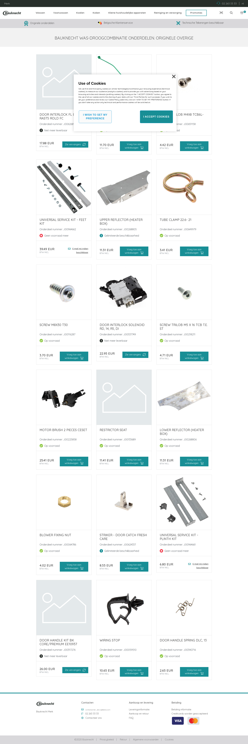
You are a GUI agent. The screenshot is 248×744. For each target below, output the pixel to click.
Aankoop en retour (139, 713)
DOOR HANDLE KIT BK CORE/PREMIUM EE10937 (58, 642)
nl (243, 3)
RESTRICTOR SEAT (113, 430)
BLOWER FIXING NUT (55, 535)
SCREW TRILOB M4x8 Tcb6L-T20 (182, 116)
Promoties (196, 12)
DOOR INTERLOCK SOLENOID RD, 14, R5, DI (122, 327)
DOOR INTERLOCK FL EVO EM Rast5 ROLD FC (62, 116)
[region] (125, 102)
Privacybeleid (107, 739)
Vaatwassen (60, 12)
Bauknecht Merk (44, 711)
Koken (96, 12)
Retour (123, 739)
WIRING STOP (110, 640)
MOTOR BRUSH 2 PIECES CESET (63, 430)
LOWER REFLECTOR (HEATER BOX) (182, 432)
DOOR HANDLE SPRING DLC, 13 (183, 640)
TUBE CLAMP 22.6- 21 (175, 220)
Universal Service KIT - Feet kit (63, 222)
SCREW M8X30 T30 (54, 325)
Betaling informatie (181, 709)
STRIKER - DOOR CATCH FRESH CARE (123, 537)
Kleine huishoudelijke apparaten (127, 12)
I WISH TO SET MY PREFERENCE (95, 116)
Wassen (40, 12)
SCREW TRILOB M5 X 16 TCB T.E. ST (184, 327)
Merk (7, 3)
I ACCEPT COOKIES (156, 116)
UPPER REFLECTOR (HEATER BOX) (121, 222)
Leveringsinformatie (139, 709)
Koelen (80, 12)
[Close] (174, 76)
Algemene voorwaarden (146, 739)
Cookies (169, 739)
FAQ (131, 718)
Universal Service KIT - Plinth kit (179, 537)
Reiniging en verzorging (168, 12)
